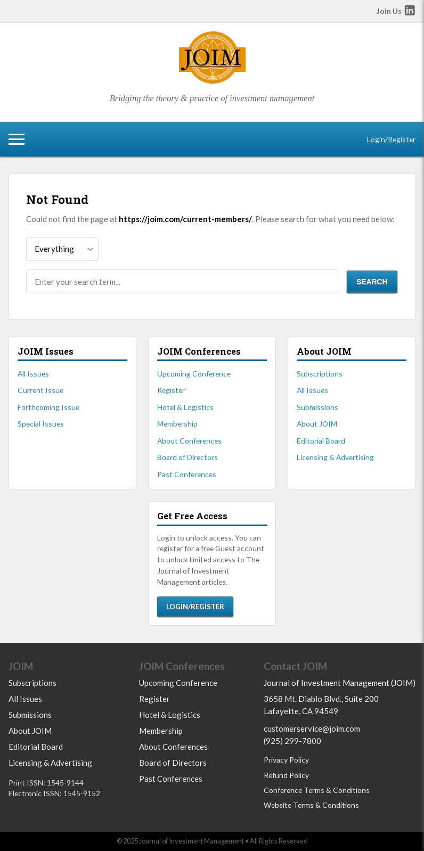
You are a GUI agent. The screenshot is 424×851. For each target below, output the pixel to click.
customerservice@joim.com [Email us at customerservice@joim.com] (312, 728)
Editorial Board (321, 440)
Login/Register (391, 139)
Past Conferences (186, 474)
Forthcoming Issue (48, 407)
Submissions (317, 407)
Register (171, 390)
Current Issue (40, 390)
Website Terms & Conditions (311, 804)
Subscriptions (320, 373)
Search (372, 281)
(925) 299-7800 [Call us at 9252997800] (292, 741)
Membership (177, 423)
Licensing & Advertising (335, 457)
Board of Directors (187, 457)
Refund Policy (286, 775)
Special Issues (41, 423)
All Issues (33, 373)
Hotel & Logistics (185, 407)
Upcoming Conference (194, 373)
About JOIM (317, 423)
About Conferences (189, 440)
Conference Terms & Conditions (317, 790)
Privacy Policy (286, 759)
